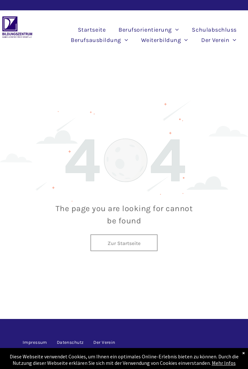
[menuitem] (91, 30)
